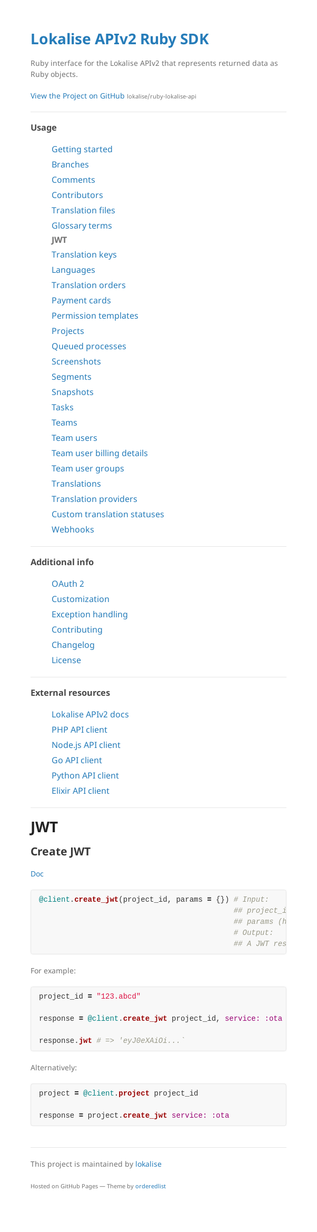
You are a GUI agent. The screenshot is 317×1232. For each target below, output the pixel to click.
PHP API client (79, 729)
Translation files (83, 210)
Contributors (77, 195)
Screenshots (76, 361)
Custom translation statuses (108, 514)
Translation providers (94, 499)
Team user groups (88, 468)
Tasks (63, 407)
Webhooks (73, 529)
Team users (74, 437)
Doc (37, 874)
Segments (72, 376)
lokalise (148, 1164)
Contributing (77, 629)
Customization (81, 599)
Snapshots (73, 392)
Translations (76, 483)
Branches (70, 164)
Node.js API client (86, 745)
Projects (68, 331)
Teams (64, 422)
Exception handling (90, 614)
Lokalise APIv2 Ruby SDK (120, 38)
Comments (73, 179)
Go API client (77, 760)
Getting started (82, 149)
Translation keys (84, 254)
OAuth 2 (68, 583)
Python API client (85, 775)
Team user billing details (100, 453)
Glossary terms (82, 225)
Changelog (73, 645)
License (66, 660)
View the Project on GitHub (113, 96)
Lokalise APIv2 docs (90, 714)
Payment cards (81, 300)
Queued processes (89, 346)
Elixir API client (81, 790)
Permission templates (95, 315)
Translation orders (89, 285)
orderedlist (150, 1186)
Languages (73, 269)
